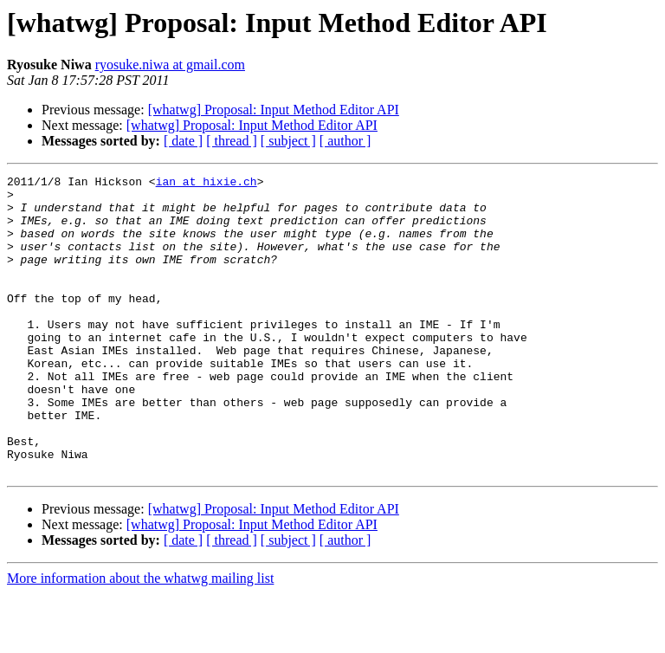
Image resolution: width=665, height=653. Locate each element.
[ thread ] (231, 140)
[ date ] (183, 140)
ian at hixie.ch (206, 183)
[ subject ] (288, 140)
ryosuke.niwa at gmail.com (170, 64)
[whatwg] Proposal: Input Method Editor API (273, 109)
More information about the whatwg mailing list (140, 637)
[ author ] (345, 140)
